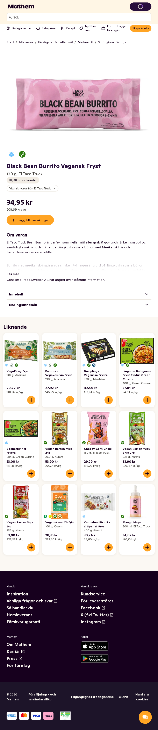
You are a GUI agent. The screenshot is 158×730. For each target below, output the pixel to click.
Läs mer (13, 274)
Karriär (16, 651)
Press (14, 658)
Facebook (93, 608)
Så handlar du (20, 608)
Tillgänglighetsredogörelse (92, 697)
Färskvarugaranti (23, 622)
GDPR (123, 697)
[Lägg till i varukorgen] (31, 400)
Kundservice (93, 594)
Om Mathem (19, 644)
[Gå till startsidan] (21, 6)
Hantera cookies (142, 696)
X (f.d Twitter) (97, 615)
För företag (18, 665)
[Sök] (10, 17)
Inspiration (17, 594)
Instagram (93, 622)
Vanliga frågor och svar (32, 601)
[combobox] (81, 17)
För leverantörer (97, 601)
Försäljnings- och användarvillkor (42, 696)
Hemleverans (20, 615)
